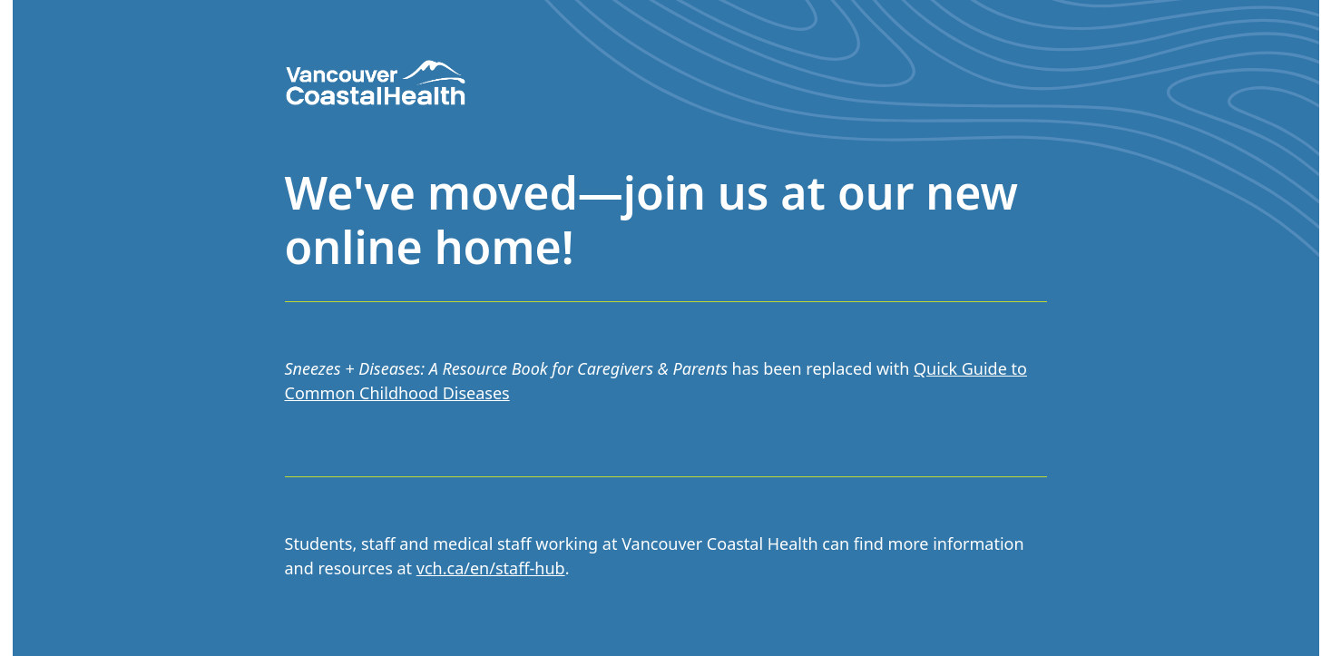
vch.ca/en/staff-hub (490, 568)
